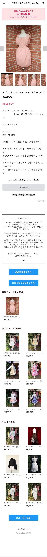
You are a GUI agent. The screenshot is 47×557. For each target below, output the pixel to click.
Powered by (23, 533)
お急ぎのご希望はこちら (23, 283)
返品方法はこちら (23, 272)
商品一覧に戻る (23, 518)
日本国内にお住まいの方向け (23, 195)
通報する (41, 201)
